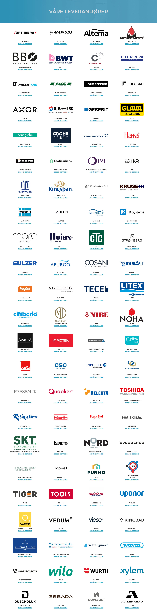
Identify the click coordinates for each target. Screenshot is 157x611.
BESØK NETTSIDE (25, 44)
